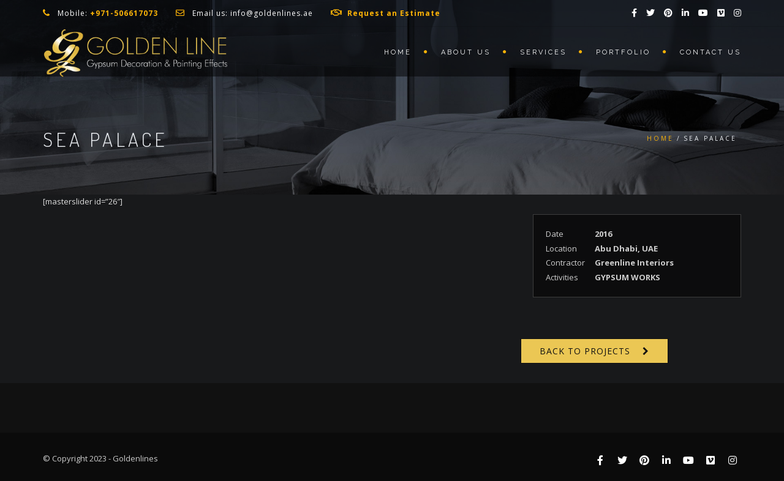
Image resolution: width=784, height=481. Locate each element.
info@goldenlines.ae (271, 13)
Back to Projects (585, 351)
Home (398, 52)
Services (543, 52)
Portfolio (623, 52)
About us (466, 52)
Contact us (710, 52)
